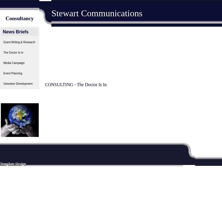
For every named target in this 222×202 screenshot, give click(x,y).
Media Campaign (14, 63)
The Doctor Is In (13, 52)
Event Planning (12, 73)
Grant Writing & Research (19, 42)
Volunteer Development (18, 83)
